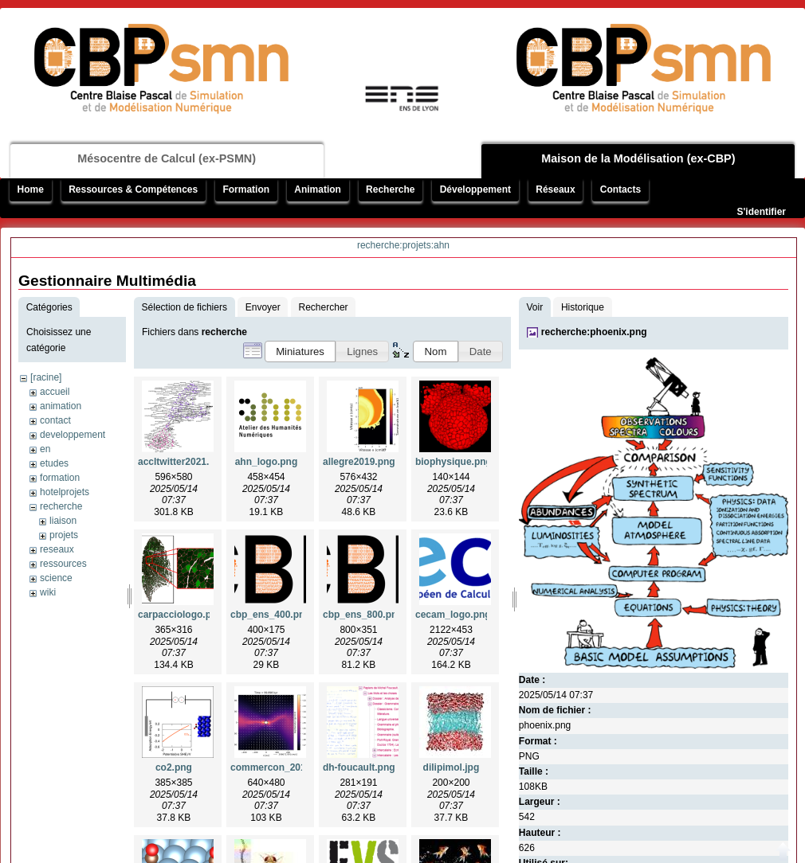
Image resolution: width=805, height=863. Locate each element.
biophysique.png (453, 461)
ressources (63, 563)
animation (60, 406)
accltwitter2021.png (182, 461)
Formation (245, 189)
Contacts (620, 189)
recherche (61, 506)
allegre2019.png (359, 461)
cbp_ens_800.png (363, 614)
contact (55, 420)
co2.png (173, 767)
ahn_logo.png (266, 461)
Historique (582, 307)
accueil (54, 391)
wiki (48, 592)
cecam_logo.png (453, 614)
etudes (54, 463)
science (56, 578)
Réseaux (555, 189)
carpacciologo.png (180, 614)
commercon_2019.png (281, 767)
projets (63, 535)
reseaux (57, 549)
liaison (63, 520)
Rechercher (323, 307)
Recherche (390, 189)
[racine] (45, 377)
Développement (475, 189)
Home (31, 189)
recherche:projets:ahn (403, 245)
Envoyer (263, 307)
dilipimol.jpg (451, 767)
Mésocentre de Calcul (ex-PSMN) (166, 158)
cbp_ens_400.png (270, 614)
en (45, 449)
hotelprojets (64, 492)
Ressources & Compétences (133, 189)
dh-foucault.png (359, 767)
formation (60, 477)
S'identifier (761, 211)
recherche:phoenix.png (594, 332)
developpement (72, 434)
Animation (317, 189)
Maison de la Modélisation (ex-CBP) (638, 158)
